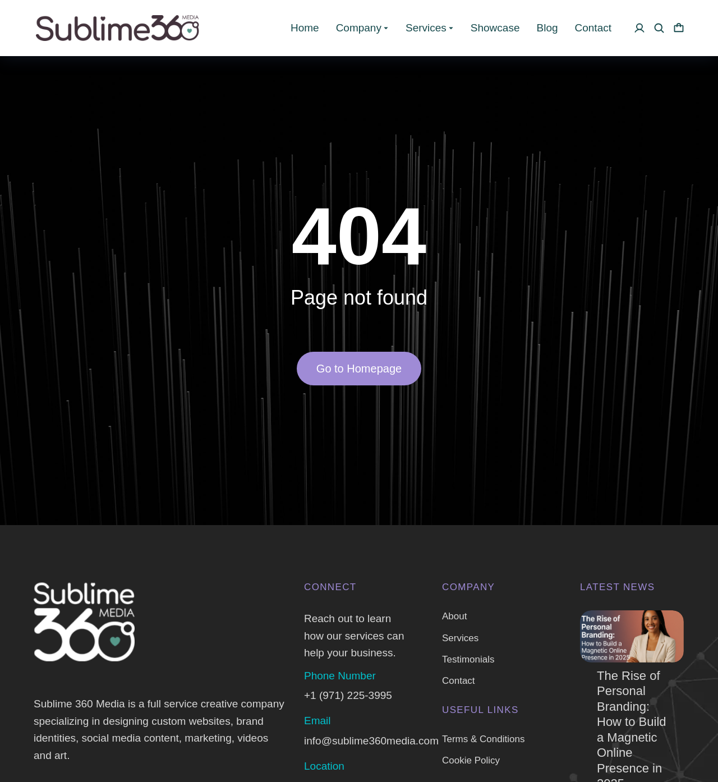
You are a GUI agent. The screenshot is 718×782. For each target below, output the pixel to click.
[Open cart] (678, 28)
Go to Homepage (359, 368)
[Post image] (632, 636)
